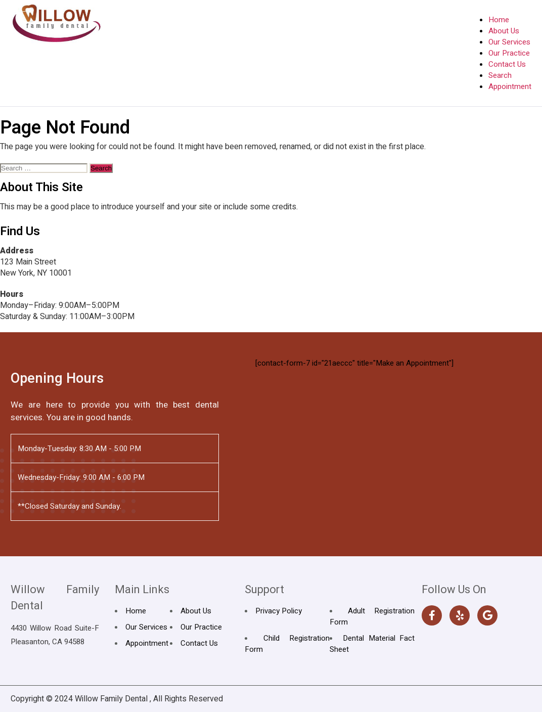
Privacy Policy (278, 610)
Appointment (509, 86)
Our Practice (509, 53)
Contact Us (507, 64)
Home (498, 19)
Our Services (509, 42)
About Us (503, 30)
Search (500, 75)
